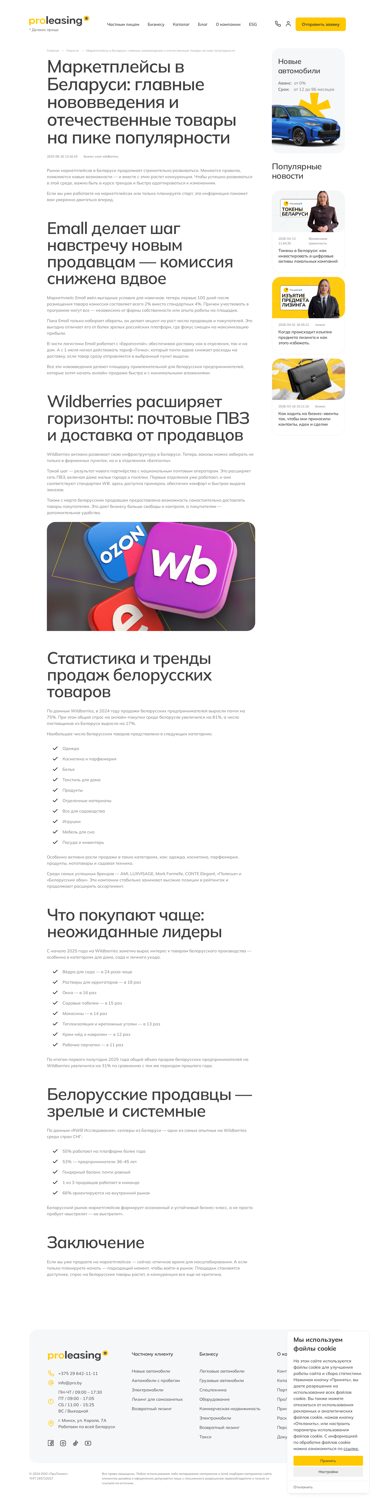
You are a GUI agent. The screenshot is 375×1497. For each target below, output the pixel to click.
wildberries (110, 156)
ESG (253, 24)
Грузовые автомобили (221, 1380)
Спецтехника (213, 1389)
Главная (53, 50)
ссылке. (351, 1448)
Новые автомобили (151, 1371)
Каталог (181, 24)
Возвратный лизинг (152, 1408)
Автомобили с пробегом (156, 1380)
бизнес (89, 156)
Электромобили (148, 1389)
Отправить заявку (321, 24)
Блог (203, 24)
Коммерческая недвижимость (229, 1408)
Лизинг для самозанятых (157, 1399)
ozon (98, 156)
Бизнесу (156, 24)
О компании (228, 24)
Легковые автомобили (222, 1371)
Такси (205, 1436)
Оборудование (214, 1399)
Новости (72, 50)
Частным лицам (123, 24)
